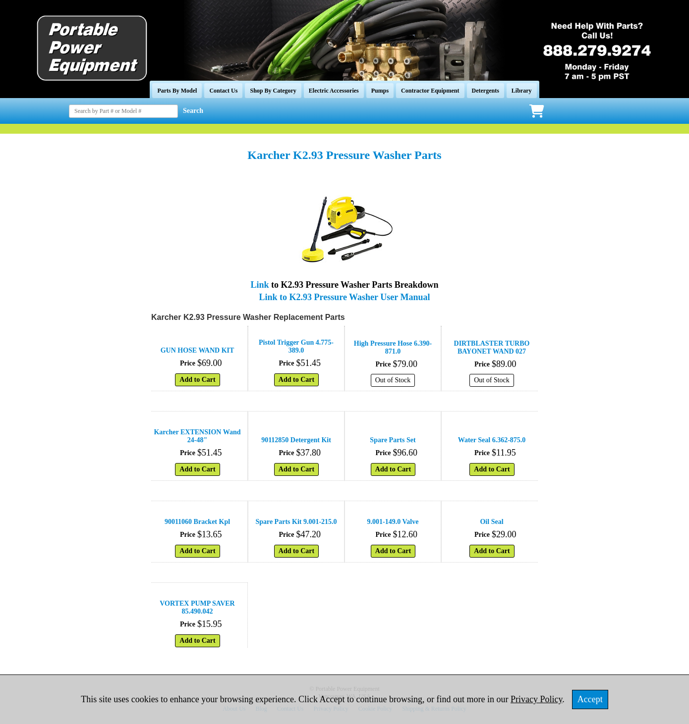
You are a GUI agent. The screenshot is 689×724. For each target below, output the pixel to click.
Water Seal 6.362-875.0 (492, 440)
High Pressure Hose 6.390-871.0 (393, 347)
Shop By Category (273, 90)
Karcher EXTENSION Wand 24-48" (197, 436)
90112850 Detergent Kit (296, 440)
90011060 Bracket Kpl (197, 521)
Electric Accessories (334, 90)
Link (260, 285)
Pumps (380, 90)
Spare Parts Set (392, 440)
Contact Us (223, 90)
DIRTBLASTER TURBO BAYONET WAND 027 (492, 347)
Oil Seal (491, 521)
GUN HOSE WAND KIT (197, 350)
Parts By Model (177, 90)
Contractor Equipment (430, 90)
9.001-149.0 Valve (393, 521)
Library (522, 90)
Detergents (485, 90)
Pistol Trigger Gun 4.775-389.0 (296, 346)
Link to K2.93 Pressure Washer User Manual (344, 297)
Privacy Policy (536, 699)
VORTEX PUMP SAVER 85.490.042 (197, 607)
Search (193, 110)
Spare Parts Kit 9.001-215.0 (296, 521)
